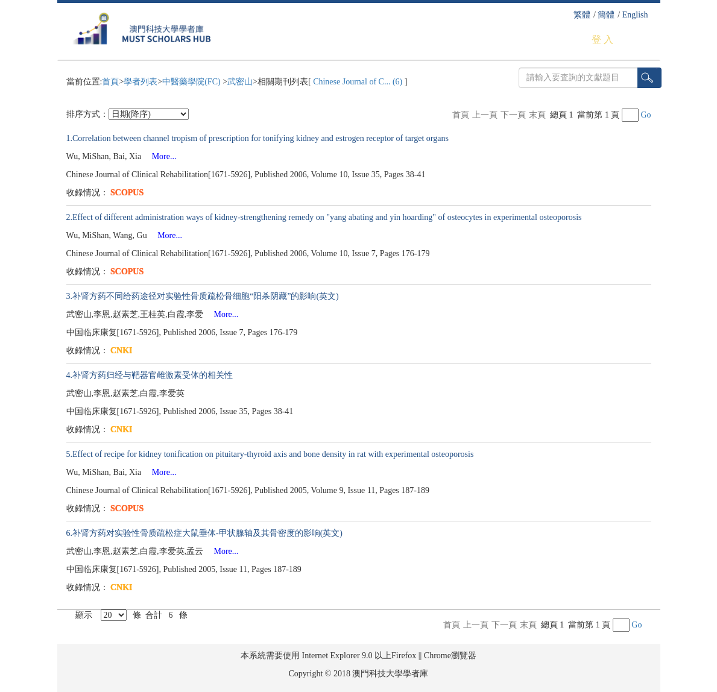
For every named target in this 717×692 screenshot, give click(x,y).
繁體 (581, 14)
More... (160, 156)
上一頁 (484, 114)
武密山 (240, 81)
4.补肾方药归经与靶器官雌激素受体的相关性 (149, 375)
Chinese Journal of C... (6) (358, 81)
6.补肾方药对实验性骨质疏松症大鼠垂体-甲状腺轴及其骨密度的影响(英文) (204, 533)
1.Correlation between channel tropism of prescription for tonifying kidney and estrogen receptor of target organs (257, 138)
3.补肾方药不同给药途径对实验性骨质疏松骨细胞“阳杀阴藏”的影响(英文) (202, 296)
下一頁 (513, 114)
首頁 (110, 81)
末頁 (537, 114)
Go (645, 114)
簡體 (606, 14)
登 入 (602, 39)
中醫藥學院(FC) (192, 81)
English (635, 14)
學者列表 (140, 81)
